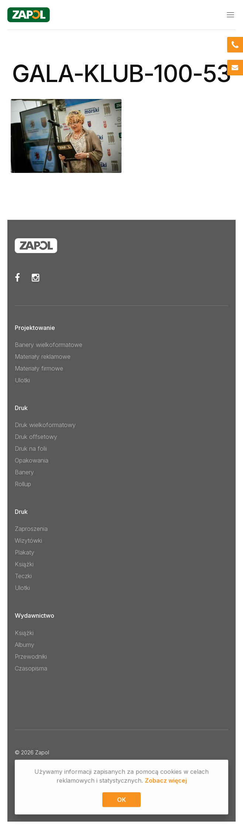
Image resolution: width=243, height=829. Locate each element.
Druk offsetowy (36, 436)
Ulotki (22, 380)
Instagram (36, 277)
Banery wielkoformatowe (48, 344)
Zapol (42, 752)
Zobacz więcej (166, 781)
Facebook (17, 277)
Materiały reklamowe (43, 356)
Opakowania (31, 460)
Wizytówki (28, 540)
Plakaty (24, 552)
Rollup (23, 484)
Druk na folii (31, 448)
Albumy (24, 644)
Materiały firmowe (39, 368)
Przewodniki (31, 656)
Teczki (23, 576)
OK (121, 801)
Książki (24, 564)
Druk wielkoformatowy (45, 425)
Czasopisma (31, 668)
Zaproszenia (31, 528)
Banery (24, 472)
